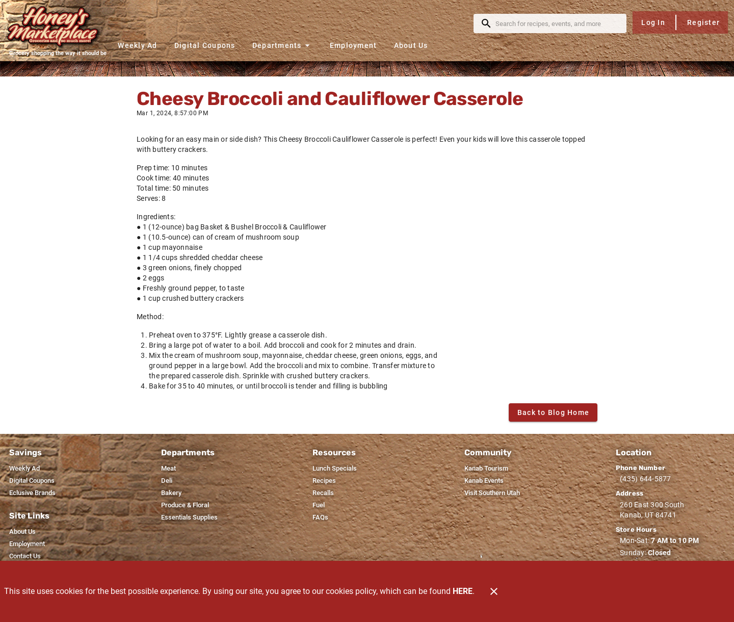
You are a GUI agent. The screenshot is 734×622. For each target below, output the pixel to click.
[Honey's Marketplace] (57, 26)
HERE (463, 591)
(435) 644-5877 (645, 479)
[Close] (494, 591)
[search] (557, 23)
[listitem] (24, 468)
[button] (282, 45)
